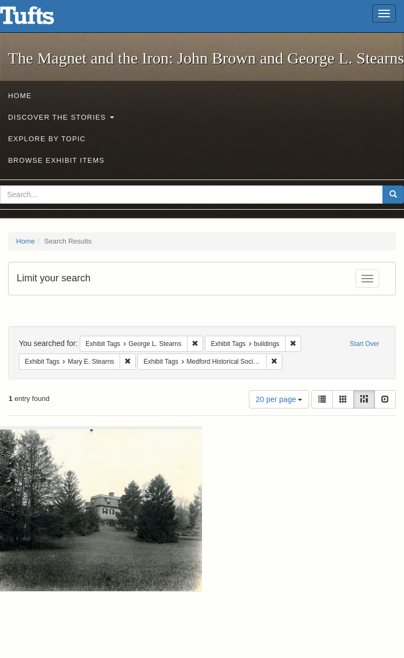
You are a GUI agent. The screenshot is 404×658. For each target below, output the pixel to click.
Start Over (364, 344)
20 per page (279, 399)
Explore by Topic (47, 139)
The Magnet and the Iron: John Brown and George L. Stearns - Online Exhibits (40, 18)
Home (20, 96)
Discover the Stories (61, 117)
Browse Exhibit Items (56, 160)
